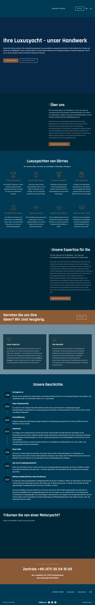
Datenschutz (82, 592)
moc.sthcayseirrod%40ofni (47, 578)
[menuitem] (86, 9)
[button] (79, 8)
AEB (90, 592)
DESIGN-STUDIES (58, 9)
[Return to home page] (22, 8)
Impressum (70, 592)
